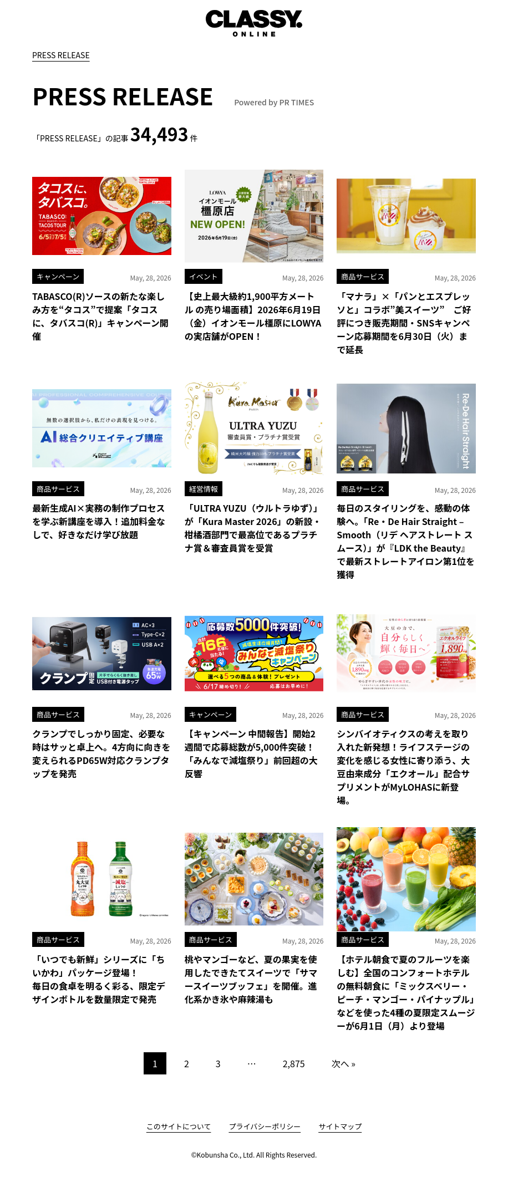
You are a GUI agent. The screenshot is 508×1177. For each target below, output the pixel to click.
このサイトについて (178, 1126)
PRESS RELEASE (61, 54)
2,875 (294, 1063)
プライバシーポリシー (264, 1126)
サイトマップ (340, 1126)
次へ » (343, 1063)
